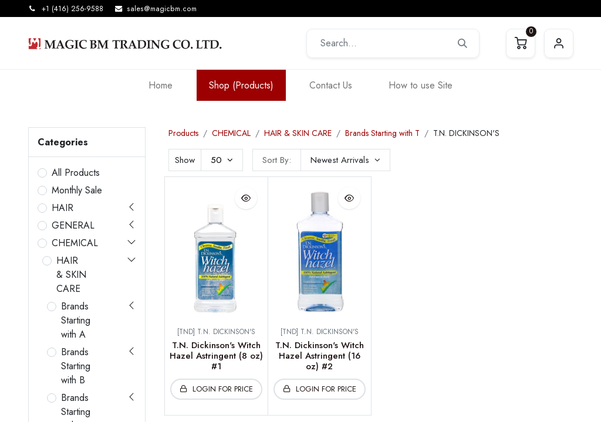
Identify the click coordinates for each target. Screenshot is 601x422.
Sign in (558, 43)
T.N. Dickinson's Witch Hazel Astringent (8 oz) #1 (216, 356)
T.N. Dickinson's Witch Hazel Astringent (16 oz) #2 (319, 356)
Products (183, 133)
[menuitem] (160, 85)
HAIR (62, 208)
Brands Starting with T (382, 133)
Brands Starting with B (75, 366)
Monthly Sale (77, 190)
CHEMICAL (75, 243)
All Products (76, 172)
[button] (345, 160)
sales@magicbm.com (162, 9)
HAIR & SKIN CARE (71, 274)
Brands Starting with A (75, 320)
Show (185, 160)
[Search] (462, 43)
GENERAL (73, 225)
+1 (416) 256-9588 (72, 9)
